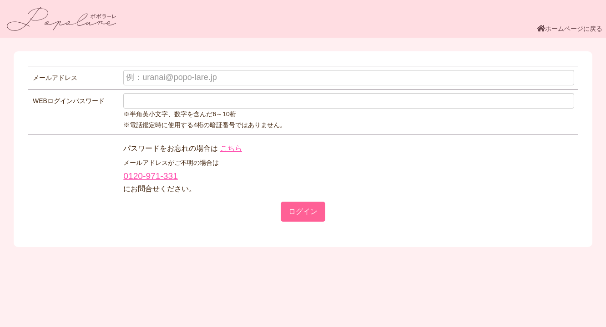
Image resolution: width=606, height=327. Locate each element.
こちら (231, 148)
